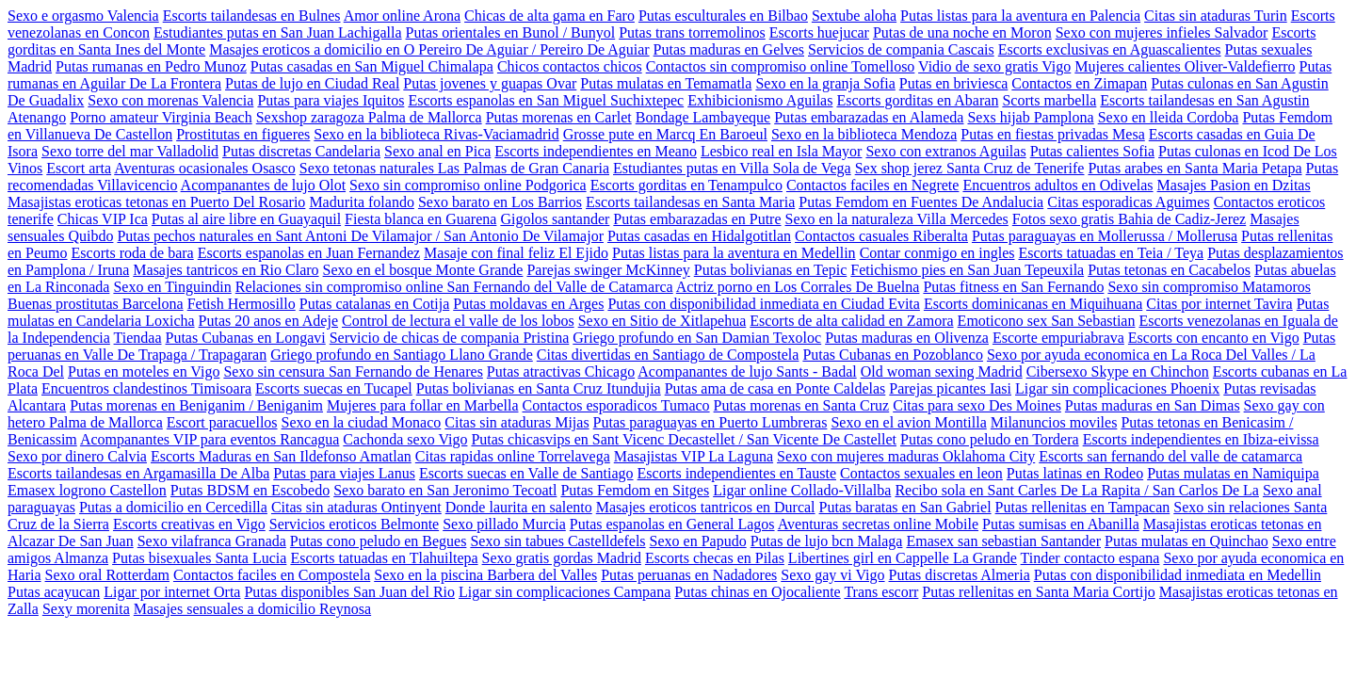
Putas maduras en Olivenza (907, 338)
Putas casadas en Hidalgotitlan (699, 236)
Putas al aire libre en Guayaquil (246, 219)
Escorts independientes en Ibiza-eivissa (1201, 439)
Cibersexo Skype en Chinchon (1117, 371)
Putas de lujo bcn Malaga (827, 541)
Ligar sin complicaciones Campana (564, 592)
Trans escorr (881, 592)
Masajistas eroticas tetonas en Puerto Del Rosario (156, 202)
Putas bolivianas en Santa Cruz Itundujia (538, 388)
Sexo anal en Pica (437, 151)
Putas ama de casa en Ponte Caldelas (775, 388)
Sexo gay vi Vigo (832, 575)
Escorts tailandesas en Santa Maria (690, 202)
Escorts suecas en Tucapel (333, 388)
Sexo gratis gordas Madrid (561, 558)
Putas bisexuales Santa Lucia (199, 558)
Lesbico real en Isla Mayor (781, 151)
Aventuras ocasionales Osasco (205, 168)
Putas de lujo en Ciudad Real (312, 83)
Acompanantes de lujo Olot (264, 185)
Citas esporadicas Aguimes (1128, 202)
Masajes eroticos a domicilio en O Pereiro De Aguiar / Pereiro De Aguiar (429, 49)
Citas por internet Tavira (1219, 304)
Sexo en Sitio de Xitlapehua (662, 321)
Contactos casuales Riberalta (881, 236)
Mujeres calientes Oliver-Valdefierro (1184, 66)
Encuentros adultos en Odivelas (1057, 185)
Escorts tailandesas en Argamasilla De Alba (138, 473)
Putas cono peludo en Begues (378, 541)
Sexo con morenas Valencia (170, 100)
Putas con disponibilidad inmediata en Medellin (1177, 575)
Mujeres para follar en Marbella (422, 405)
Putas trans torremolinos (692, 32)
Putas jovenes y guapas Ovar (489, 83)
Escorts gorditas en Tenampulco (686, 185)
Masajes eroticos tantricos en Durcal (705, 507)
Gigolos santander (554, 219)
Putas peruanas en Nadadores (689, 575)
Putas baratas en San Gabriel (905, 507)
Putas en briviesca (954, 83)
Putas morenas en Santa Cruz (802, 405)
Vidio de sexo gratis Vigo (994, 66)
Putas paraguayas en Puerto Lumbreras (710, 422)
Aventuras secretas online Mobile (878, 524)
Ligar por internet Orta (172, 592)
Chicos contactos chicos (569, 66)
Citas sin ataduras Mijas (516, 422)
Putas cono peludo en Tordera (989, 439)
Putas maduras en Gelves (729, 49)
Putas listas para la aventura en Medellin (734, 253)
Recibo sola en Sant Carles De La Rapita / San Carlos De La (1077, 490)
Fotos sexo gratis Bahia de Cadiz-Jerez (1129, 219)
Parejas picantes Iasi (950, 388)
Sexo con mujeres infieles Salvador (1162, 32)
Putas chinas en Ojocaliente (757, 592)
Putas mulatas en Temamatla (665, 83)
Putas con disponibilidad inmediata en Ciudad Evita (763, 304)
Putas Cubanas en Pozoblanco (892, 355)
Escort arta (78, 168)
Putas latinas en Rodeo (1075, 473)
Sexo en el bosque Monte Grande (423, 270)
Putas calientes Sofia (1092, 151)
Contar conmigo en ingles (937, 253)
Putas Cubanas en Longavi (246, 338)
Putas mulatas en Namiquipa (1233, 473)
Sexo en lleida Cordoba (1168, 117)
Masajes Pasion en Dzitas (1234, 185)
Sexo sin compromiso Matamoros (1209, 287)
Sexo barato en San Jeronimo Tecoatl (445, 490)
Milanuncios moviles (1054, 422)
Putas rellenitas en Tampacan (1082, 507)
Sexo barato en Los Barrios (500, 202)
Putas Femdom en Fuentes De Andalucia (921, 202)
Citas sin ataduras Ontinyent (356, 507)
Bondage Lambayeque (703, 117)
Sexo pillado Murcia (504, 524)
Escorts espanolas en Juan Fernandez (309, 253)
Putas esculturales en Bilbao (723, 16)
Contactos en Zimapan (1079, 83)
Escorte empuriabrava (1058, 338)
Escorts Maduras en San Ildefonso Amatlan (281, 456)
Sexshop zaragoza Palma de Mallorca (369, 117)
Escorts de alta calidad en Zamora (851, 321)
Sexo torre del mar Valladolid (129, 151)
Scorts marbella (1049, 100)
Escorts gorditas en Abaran (917, 100)
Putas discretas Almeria (959, 575)
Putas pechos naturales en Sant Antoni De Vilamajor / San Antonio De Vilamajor (360, 236)
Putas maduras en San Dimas (1152, 405)
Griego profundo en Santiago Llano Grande (401, 355)
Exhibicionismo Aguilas (759, 100)
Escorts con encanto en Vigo (1214, 338)
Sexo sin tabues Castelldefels (557, 541)
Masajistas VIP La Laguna (693, 456)
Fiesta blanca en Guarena (420, 219)
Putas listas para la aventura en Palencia (1020, 16)
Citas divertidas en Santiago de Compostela (668, 355)
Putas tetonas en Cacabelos (1169, 270)
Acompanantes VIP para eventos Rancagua (209, 439)
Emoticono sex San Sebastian (1047, 321)
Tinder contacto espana (1090, 558)
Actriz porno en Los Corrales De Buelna (798, 287)
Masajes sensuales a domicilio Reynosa (252, 609)
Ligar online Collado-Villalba (802, 490)
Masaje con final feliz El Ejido (516, 253)
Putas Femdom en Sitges (634, 490)
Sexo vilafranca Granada (211, 541)
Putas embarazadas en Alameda (868, 117)
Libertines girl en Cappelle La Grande (902, 558)
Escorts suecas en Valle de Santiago (526, 473)
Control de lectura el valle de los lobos (458, 321)
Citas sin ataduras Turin (1215, 16)
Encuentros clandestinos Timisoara (146, 388)
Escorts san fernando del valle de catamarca (1170, 456)
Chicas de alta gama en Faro (549, 16)
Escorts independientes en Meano (595, 151)
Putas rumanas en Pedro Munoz (151, 66)
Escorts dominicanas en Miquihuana (1033, 304)
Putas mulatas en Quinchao (1186, 541)
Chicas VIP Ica (102, 219)
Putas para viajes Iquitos (330, 100)
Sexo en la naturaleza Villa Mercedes (897, 219)
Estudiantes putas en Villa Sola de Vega (732, 168)
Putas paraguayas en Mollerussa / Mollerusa (1104, 236)
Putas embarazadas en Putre (697, 219)
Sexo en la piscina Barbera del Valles (485, 575)
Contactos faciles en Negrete (872, 185)
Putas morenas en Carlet (559, 117)
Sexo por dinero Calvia (77, 456)
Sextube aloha (854, 16)
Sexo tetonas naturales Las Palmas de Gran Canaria (454, 168)
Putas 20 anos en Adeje (268, 321)
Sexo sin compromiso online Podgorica (468, 185)
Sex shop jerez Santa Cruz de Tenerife (970, 168)
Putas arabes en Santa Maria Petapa (1194, 168)
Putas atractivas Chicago (561, 371)
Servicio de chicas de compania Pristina (450, 338)
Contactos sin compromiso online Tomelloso (780, 66)
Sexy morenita (86, 609)
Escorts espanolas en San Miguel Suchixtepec (546, 100)
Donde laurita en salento (518, 507)
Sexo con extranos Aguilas (945, 151)
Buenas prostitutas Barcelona (96, 304)
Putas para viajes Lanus (344, 473)
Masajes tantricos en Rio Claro (225, 270)
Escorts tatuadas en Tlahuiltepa (383, 558)
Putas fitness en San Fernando (1013, 287)
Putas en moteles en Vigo (143, 371)
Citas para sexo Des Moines (977, 405)
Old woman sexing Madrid (942, 371)
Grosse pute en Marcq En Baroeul (665, 134)
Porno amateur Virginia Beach (161, 117)
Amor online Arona (402, 16)
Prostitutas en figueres (243, 134)
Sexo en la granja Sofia (825, 83)
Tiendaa (138, 338)
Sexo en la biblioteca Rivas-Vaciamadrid (436, 134)
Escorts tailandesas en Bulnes (252, 16)
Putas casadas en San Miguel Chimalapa (371, 66)
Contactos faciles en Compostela (271, 575)
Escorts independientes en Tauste (737, 473)
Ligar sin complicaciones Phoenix (1117, 388)
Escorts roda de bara (133, 253)
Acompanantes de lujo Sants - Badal (747, 371)
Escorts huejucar (819, 32)
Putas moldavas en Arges (528, 304)
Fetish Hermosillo (241, 304)
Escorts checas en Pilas (714, 558)
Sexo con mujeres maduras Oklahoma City (906, 456)
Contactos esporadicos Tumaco (616, 405)
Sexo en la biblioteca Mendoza (864, 134)
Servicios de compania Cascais (901, 49)
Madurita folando (361, 202)
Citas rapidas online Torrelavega (512, 456)
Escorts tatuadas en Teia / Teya (1110, 253)
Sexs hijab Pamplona (1030, 117)
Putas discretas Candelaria (301, 151)
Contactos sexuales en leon (921, 473)
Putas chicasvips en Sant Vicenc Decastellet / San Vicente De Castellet (683, 439)
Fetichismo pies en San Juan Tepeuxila (967, 270)
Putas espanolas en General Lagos (672, 524)
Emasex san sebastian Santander (1003, 541)
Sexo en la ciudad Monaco (362, 422)
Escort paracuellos (222, 422)
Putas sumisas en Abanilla (1060, 524)
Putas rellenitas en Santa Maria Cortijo (1038, 592)
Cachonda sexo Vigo (405, 439)
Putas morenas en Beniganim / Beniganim (196, 405)
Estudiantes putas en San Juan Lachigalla (277, 32)
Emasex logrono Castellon (87, 490)
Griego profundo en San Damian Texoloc (697, 338)
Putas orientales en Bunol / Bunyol (511, 32)
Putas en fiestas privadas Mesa (1052, 134)
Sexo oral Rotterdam (107, 575)
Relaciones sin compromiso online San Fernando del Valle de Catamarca (454, 287)
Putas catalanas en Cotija (374, 304)
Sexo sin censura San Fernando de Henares (352, 371)
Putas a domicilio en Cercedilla (173, 507)
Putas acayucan (54, 592)
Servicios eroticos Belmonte (354, 524)
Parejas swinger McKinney (607, 270)
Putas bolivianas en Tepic (771, 270)
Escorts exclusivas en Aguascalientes (1109, 49)
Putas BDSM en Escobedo (250, 490)
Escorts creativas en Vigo (189, 524)
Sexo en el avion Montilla (908, 422)
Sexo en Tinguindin (172, 287)
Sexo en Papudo (698, 541)
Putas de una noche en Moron (962, 32)
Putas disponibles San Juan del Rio (349, 592)
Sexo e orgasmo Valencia (83, 16)
